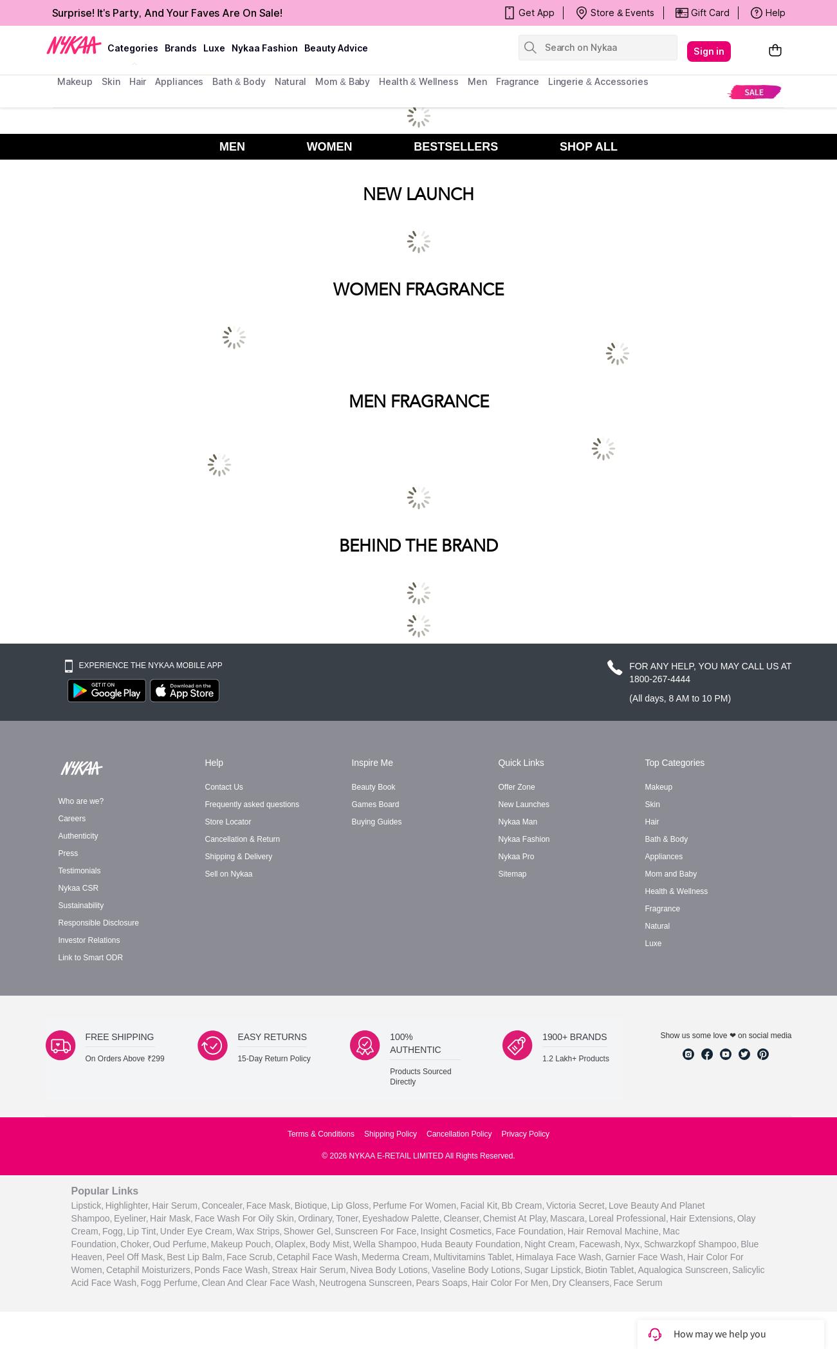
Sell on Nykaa (229, 874)
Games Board (376, 804)
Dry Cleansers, (582, 1282)
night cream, (550, 1243)
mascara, (568, 1218)
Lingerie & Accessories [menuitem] (598, 81)
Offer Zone (517, 787)
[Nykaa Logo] (74, 44)
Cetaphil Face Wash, (318, 1256)
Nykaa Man (518, 821)
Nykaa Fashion (265, 47)
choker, (135, 1243)
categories (132, 47)
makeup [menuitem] (75, 81)
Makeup (659, 787)
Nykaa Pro (517, 856)
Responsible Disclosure (99, 922)
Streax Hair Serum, (309, 1269)
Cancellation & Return (243, 839)
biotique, (312, 1205)
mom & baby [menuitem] (342, 81)
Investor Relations (89, 940)
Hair (652, 821)
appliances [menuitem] (179, 81)
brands (181, 47)
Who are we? (81, 801)
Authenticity (78, 836)
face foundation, (530, 1230)
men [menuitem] (477, 81)
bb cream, (522, 1205)
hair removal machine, (614, 1230)
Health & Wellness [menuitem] (419, 81)
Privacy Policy (525, 1134)
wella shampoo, (386, 1243)
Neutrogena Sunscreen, (366, 1282)
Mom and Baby (671, 874)
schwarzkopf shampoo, (691, 1243)
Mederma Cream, (397, 1256)
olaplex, (291, 1243)
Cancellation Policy (459, 1134)
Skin (652, 804)
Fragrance (663, 908)
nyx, (633, 1243)
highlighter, (128, 1205)
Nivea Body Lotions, (390, 1269)
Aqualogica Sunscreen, (684, 1269)
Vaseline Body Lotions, (477, 1269)
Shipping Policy (390, 1134)
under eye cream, (197, 1230)
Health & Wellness (676, 891)
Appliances (664, 856)
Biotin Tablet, (610, 1269)
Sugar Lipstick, (554, 1269)
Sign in (709, 51)
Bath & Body (666, 839)
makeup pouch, (241, 1243)
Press (68, 853)
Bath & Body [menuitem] (238, 81)
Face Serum (637, 1282)
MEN (232, 146)
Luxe (653, 943)
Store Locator (228, 821)
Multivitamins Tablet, (473, 1256)
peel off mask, (135, 1256)
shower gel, (308, 1230)
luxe (214, 47)
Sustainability (81, 905)
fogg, (113, 1230)
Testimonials (80, 870)
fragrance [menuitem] (517, 81)
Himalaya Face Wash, (559, 1256)
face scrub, (250, 1256)
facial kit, (479, 1205)
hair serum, (176, 1205)
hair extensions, (702, 1218)
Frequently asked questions (252, 804)
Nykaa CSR (79, 888)
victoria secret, (576, 1205)
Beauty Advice (336, 47)
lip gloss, (351, 1205)
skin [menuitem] (111, 81)
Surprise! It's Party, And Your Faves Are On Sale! (167, 12)
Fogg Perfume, (170, 1282)
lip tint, (142, 1230)
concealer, (222, 1205)
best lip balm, (196, 1256)
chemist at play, (516, 1218)
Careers (72, 818)
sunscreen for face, (377, 1230)
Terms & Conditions (321, 1134)
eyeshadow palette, (402, 1218)
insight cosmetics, (457, 1230)
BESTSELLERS (456, 146)
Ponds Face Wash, (232, 1269)
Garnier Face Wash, (645, 1256)
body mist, (330, 1243)
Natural (657, 926)
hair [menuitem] (138, 81)
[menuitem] (754, 91)
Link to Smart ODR (91, 957)
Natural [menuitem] (290, 81)
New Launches (524, 804)
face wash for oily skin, (246, 1218)
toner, (348, 1218)
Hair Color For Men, (511, 1282)
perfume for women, (416, 1205)
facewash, (601, 1243)
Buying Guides (377, 821)
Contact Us (224, 787)
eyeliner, (131, 1218)
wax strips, (259, 1230)
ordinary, (316, 1218)
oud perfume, (181, 1243)
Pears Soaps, (443, 1282)
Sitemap (513, 874)
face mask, (269, 1205)
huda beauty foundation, (472, 1243)
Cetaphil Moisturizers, (149, 1269)
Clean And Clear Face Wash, (259, 1282)
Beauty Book (374, 787)
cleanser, (462, 1218)
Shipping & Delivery (239, 856)
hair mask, (171, 1218)
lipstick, (87, 1205)
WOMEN (330, 146)
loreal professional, (628, 1218)
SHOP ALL (589, 146)
